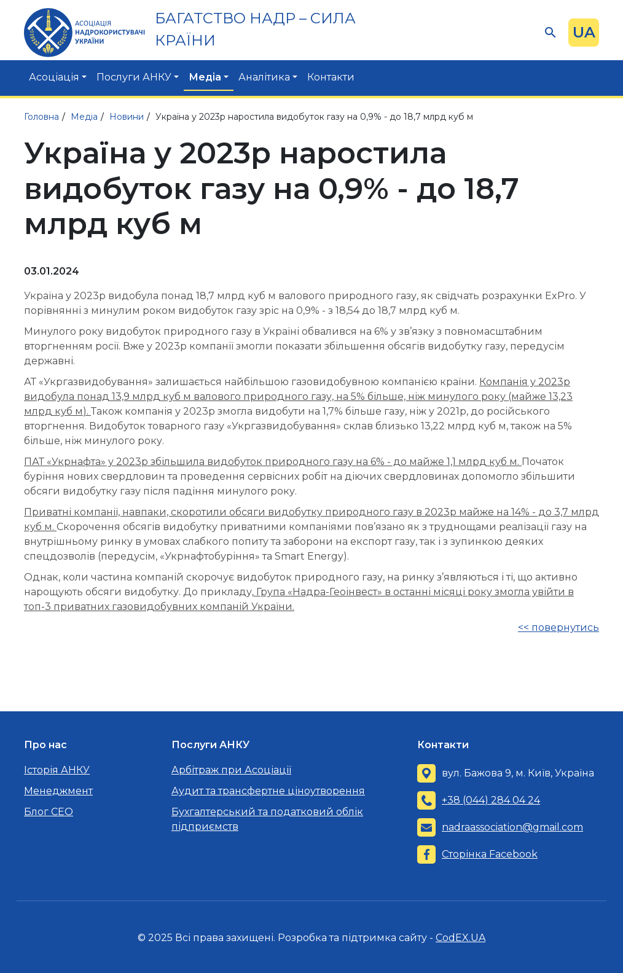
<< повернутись (558, 627)
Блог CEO (48, 812)
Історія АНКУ (57, 770)
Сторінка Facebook (490, 854)
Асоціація (54, 77)
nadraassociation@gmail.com (512, 827)
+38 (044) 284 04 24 (491, 800)
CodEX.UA (460, 938)
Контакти (331, 77)
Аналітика (264, 77)
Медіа (205, 77)
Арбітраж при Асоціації (231, 770)
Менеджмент (58, 791)
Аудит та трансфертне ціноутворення (268, 791)
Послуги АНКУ (133, 77)
